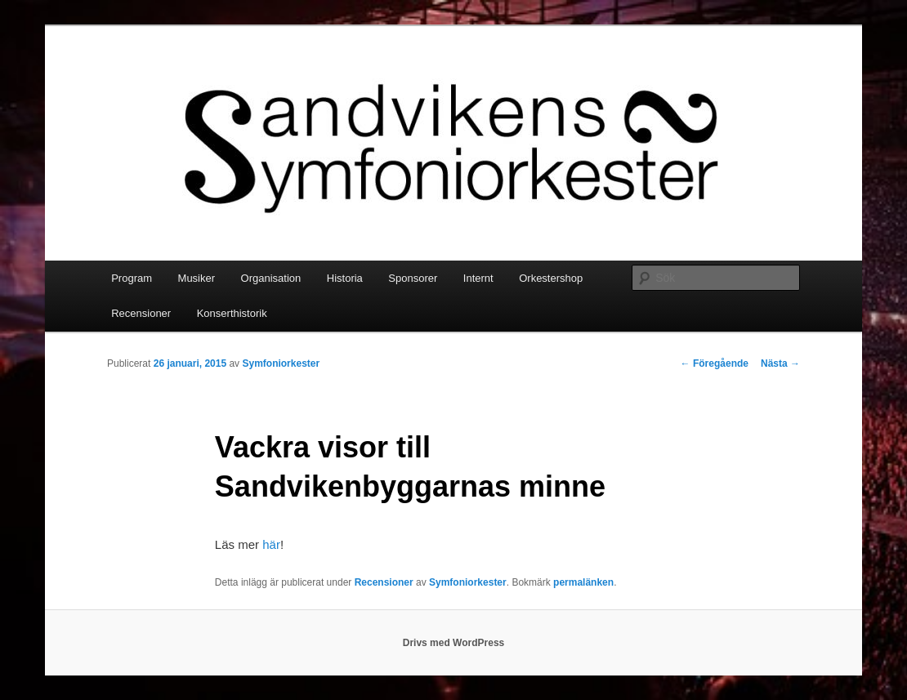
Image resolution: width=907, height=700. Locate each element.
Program (131, 278)
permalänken (583, 582)
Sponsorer (412, 278)
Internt (478, 278)
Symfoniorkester (280, 363)
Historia (345, 278)
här (271, 544)
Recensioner (141, 313)
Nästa (780, 363)
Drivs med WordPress (454, 643)
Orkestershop (551, 278)
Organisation (271, 278)
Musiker (197, 278)
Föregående (714, 363)
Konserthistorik (232, 313)
